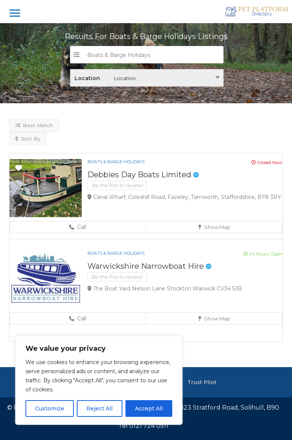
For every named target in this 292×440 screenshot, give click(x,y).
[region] (98, 380)
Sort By (27, 139)
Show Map (214, 227)
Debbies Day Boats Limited (143, 174)
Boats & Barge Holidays (115, 161)
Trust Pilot (202, 382)
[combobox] (147, 78)
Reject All (99, 408)
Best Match (34, 125)
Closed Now (266, 162)
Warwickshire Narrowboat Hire (149, 266)
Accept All (149, 408)
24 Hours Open (262, 254)
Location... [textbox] (126, 78)
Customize (49, 408)
